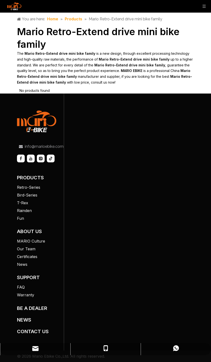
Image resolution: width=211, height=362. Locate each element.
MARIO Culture (31, 241)
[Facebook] (21, 158)
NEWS (24, 320)
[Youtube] (31, 158)
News (22, 264)
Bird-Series (27, 195)
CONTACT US (33, 331)
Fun (20, 218)
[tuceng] (36, 121)
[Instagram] (41, 158)
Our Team (26, 248)
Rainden (24, 210)
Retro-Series (28, 187)
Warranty (25, 294)
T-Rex (22, 202)
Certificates (27, 256)
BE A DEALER (32, 308)
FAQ (21, 287)
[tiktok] (51, 158)
